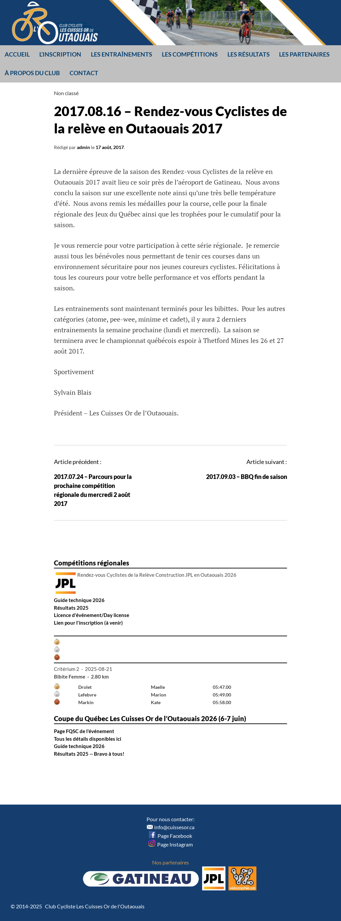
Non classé (66, 93)
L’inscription (60, 54)
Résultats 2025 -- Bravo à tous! (89, 754)
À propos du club (32, 73)
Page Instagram (171, 844)
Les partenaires (304, 54)
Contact (84, 73)
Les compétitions (190, 54)
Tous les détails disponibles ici (87, 739)
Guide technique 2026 (79, 600)
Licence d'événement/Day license (91, 615)
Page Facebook (170, 836)
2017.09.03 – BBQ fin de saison (246, 476)
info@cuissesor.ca (174, 827)
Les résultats (248, 54)
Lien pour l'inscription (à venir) (88, 623)
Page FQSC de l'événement (84, 731)
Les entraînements (121, 54)
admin (83, 147)
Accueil (17, 54)
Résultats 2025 (71, 608)
